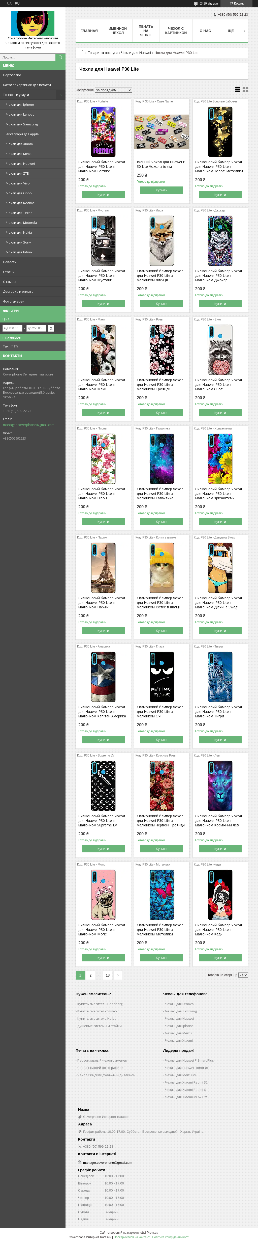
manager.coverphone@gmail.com (28, 424)
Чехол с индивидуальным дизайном (106, 1075)
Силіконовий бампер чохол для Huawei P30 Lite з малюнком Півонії (101, 493)
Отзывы (9, 281)
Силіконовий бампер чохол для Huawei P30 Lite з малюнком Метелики (160, 929)
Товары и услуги (16, 94)
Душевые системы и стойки (99, 1025)
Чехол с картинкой (176, 30)
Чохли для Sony (18, 242)
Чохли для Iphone (20, 104)
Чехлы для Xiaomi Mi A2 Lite (186, 1097)
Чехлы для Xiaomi (179, 1040)
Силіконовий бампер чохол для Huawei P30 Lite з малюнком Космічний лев (218, 820)
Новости (10, 262)
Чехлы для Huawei (179, 1018)
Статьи (9, 271)
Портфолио (12, 75)
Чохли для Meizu (19, 153)
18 (108, 975)
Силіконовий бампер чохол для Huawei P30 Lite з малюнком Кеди (218, 929)
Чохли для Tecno (19, 212)
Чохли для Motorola (21, 222)
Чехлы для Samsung (181, 1011)
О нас (205, 31)
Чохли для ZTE (17, 173)
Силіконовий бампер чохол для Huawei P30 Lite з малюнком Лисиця (160, 275)
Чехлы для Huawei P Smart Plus (189, 1060)
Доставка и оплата (18, 291)
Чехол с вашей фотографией (100, 1067)
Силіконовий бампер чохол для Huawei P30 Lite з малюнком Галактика (160, 493)
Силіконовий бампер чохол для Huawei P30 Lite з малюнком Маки (101, 384)
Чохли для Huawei (20, 163)
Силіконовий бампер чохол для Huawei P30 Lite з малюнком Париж (101, 602)
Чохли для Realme (20, 203)
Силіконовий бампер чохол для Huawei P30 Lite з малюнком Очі (160, 711)
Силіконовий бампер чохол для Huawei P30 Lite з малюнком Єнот (218, 384)
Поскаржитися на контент (131, 1237)
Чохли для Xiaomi (20, 144)
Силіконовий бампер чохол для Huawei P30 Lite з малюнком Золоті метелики (219, 166)
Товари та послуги (102, 53)
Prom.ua (152, 1232)
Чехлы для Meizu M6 (181, 1075)
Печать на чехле (146, 30)
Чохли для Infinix (19, 252)
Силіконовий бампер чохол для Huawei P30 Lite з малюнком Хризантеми (218, 493)
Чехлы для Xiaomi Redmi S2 (186, 1082)
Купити (103, 194)
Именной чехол (118, 30)
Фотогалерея (13, 301)
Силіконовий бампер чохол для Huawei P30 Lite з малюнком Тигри (218, 711)
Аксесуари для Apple (22, 134)
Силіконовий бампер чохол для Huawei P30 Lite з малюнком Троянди (160, 384)
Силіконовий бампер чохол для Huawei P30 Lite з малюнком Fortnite (101, 166)
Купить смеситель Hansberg (99, 1004)
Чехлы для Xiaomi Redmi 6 (185, 1089)
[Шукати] (60, 57)
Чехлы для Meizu (178, 1033)
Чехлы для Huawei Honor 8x (187, 1067)
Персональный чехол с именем (102, 1060)
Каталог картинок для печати (27, 85)
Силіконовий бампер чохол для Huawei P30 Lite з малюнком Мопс (101, 929)
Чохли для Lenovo (20, 114)
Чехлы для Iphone (179, 1025)
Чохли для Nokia (19, 232)
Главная (89, 31)
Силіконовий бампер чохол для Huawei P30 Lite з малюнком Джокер (218, 275)
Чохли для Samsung (22, 124)
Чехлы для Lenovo (179, 1004)
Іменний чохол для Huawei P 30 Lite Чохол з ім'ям (161, 164)
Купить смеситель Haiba (96, 1018)
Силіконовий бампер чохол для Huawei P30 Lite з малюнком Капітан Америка (102, 711)
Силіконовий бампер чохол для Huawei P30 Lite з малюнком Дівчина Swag (218, 602)
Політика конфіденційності (170, 1237)
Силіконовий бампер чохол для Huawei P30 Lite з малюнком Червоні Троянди (161, 820)
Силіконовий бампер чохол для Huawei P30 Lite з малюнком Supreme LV (101, 820)
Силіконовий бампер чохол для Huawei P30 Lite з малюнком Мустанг (101, 275)
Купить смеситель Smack (97, 1011)
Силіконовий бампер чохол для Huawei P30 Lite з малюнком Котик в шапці (160, 602)
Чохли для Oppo (19, 193)
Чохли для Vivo (18, 183)
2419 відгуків (209, 3)
